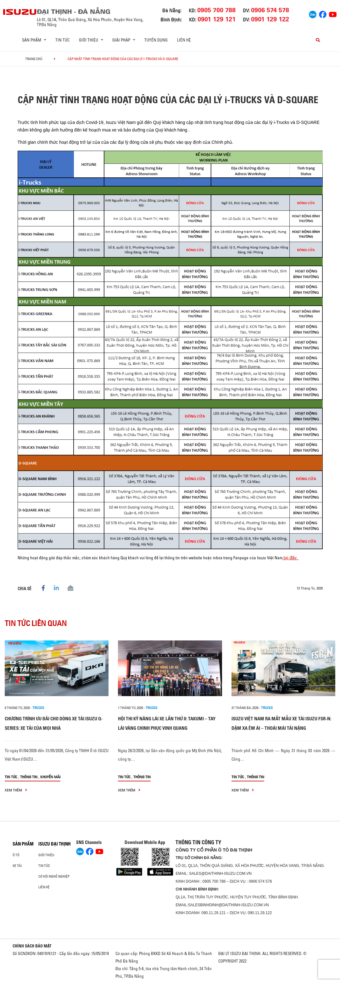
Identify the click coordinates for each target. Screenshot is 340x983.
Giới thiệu (46, 855)
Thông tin (28, 776)
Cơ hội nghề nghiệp (54, 876)
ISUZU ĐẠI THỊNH (54, 844)
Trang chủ (33, 59)
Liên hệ (184, 39)
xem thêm (16, 790)
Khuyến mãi (50, 776)
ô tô (16, 855)
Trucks (38, 708)
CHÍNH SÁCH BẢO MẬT (32, 945)
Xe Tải (17, 865)
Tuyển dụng (156, 39)
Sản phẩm (23, 844)
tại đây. (290, 557)
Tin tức (62, 39)
